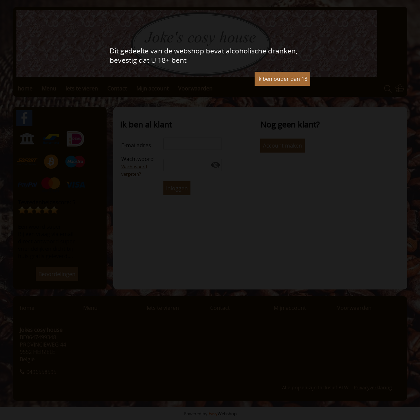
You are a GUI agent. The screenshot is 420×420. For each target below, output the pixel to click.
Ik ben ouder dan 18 (282, 78)
